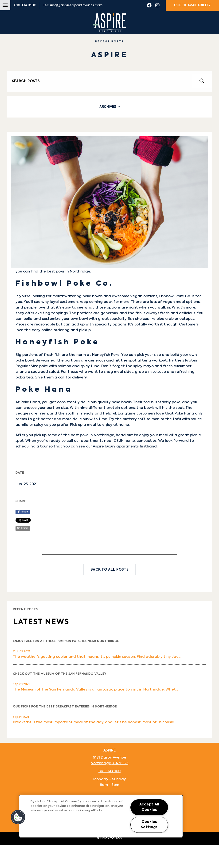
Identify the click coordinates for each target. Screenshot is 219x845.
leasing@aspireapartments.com (72, 5)
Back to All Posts (109, 569)
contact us (146, 441)
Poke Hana (30, 402)
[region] (101, 816)
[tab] (109, 107)
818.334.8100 (25, 5)
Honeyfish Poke (106, 355)
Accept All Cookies (149, 807)
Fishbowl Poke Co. (175, 296)
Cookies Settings (149, 824)
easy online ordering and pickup (61, 330)
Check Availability (192, 5)
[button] (18, 817)
